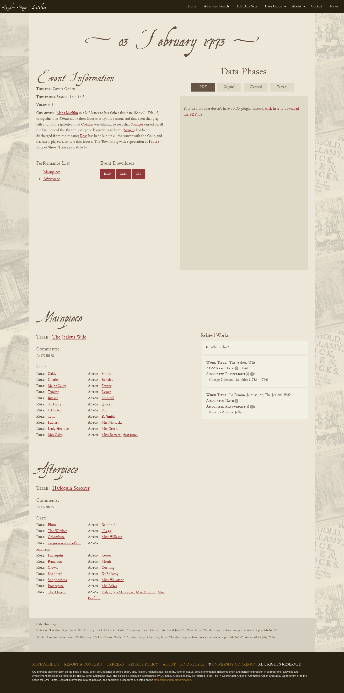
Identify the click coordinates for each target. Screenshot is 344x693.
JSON (108, 174)
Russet (53, 398)
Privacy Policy (143, 664)
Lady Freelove (58, 429)
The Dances (57, 592)
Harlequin (55, 555)
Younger (137, 124)
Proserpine (56, 586)
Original (229, 87)
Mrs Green (110, 429)
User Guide (273, 6)
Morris (107, 562)
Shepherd (55, 574)
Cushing (108, 568)
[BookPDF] (244, 189)
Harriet (53, 423)
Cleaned (256, 87)
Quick (106, 404)
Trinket (53, 392)
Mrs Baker (109, 586)
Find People (192, 664)
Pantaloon (55, 562)
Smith (106, 374)
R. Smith (108, 417)
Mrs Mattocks (112, 423)
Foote (153, 142)
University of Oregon (234, 664)
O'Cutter (54, 410)
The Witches (57, 531)
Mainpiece (51, 172)
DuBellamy (110, 574)
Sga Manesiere (123, 592)
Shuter (106, 386)
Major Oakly (57, 386)
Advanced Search (216, 6)
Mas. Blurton (146, 592)
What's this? (219, 347)
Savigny (129, 130)
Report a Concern (83, 664)
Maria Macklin (67, 113)
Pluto (52, 525)
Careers (115, 664)
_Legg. (107, 531)
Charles (53, 380)
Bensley (107, 380)
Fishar (106, 592)
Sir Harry (55, 404)
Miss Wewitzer (113, 580)
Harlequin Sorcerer (71, 488)
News (334, 6)
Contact (316, 6)
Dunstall (108, 398)
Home (191, 6)
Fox (104, 410)
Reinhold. (109, 525)
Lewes (106, 392)
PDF (203, 87)
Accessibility (45, 664)
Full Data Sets (247, 6)
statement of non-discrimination (172, 679)
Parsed (282, 87)
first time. (130, 435)
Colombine (56, 537)
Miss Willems (112, 537)
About (296, 6)
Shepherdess (57, 580)
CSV (139, 174)
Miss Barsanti (111, 435)
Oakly (52, 374)
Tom (51, 417)
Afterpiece (51, 179)
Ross (83, 136)
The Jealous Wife (69, 337)
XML (123, 174)
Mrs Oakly (55, 435)
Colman (87, 124)
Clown (53, 568)
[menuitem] (191, 6)
